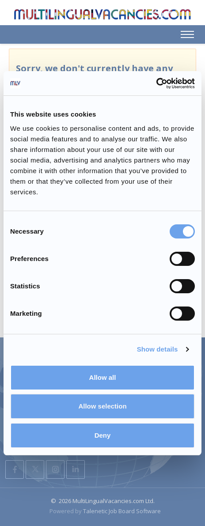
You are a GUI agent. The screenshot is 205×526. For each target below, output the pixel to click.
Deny (103, 435)
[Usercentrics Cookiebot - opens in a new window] (156, 83)
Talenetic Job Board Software (122, 511)
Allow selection (102, 406)
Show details (157, 349)
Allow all (102, 377)
